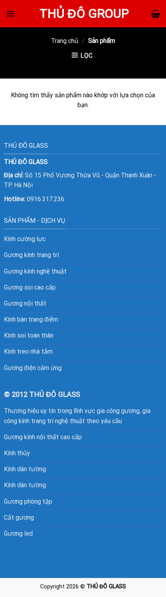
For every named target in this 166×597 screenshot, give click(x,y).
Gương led (18, 533)
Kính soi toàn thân (28, 335)
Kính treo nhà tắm (28, 351)
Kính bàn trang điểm (31, 319)
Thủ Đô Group (84, 13)
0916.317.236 (45, 199)
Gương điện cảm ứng (33, 368)
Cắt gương (19, 517)
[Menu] (10, 13)
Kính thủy (17, 453)
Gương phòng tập (28, 501)
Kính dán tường (25, 469)
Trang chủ (64, 41)
